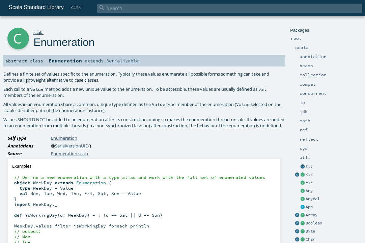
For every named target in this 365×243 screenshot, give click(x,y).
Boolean (314, 223)
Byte (310, 231)
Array (311, 215)
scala (38, 32)
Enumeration (64, 138)
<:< (309, 174)
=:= (309, 182)
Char (310, 239)
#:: (309, 166)
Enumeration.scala (69, 154)
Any (309, 190)
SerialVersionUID (71, 146)
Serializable (122, 61)
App (309, 207)
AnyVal (313, 198)
